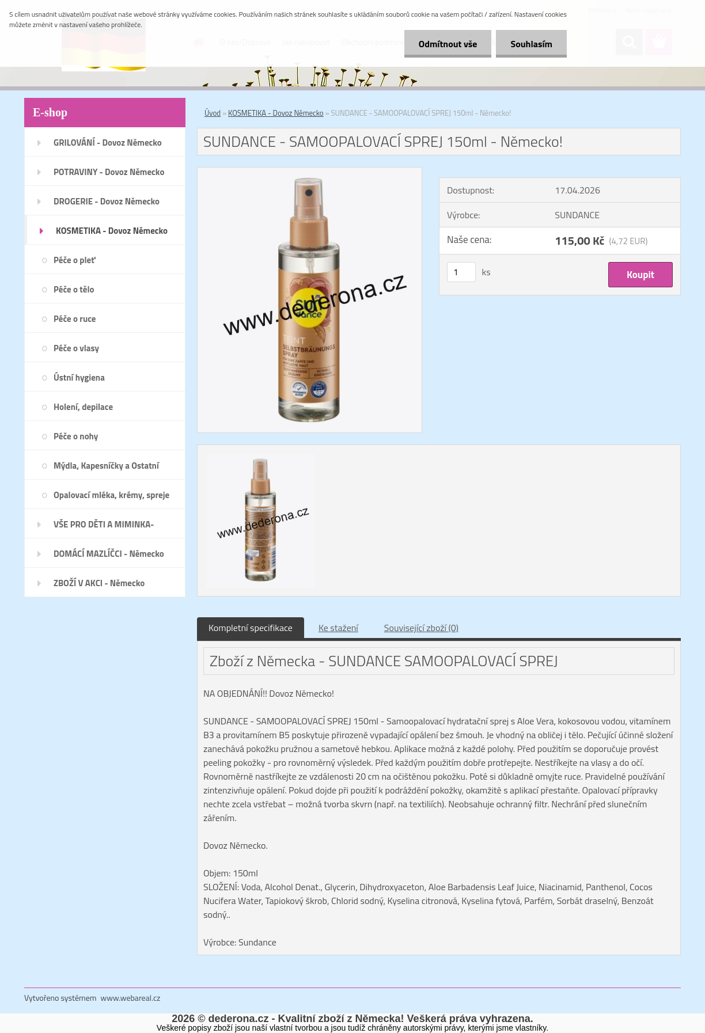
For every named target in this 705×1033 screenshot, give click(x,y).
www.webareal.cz (131, 998)
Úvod (212, 113)
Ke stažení (338, 628)
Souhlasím (531, 44)
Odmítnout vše (448, 44)
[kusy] (461, 272)
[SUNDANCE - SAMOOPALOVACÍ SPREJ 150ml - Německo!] (310, 172)
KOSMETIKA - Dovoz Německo (276, 113)
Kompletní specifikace (251, 628)
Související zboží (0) (421, 628)
